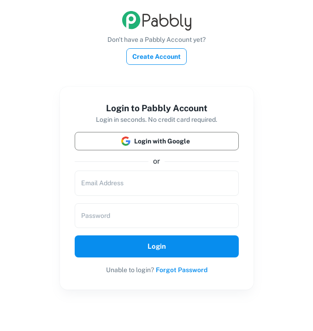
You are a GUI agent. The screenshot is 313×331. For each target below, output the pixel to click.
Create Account (156, 56)
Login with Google (156, 141)
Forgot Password (181, 270)
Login (157, 246)
